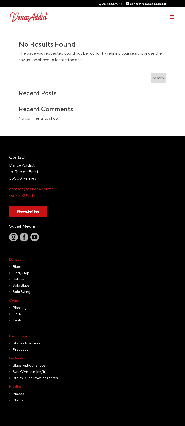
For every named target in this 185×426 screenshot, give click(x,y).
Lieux (17, 314)
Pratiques (20, 349)
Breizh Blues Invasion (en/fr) (35, 378)
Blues (17, 267)
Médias (15, 386)
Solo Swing (21, 292)
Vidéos (18, 394)
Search (158, 78)
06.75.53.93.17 (22, 195)
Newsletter (28, 211)
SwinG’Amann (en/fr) (29, 371)
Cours (14, 300)
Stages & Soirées (26, 343)
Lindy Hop (21, 273)
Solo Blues (21, 285)
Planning (19, 307)
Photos (19, 400)
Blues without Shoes (29, 365)
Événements (19, 336)
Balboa (18, 279)
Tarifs (17, 320)
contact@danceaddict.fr (31, 189)
